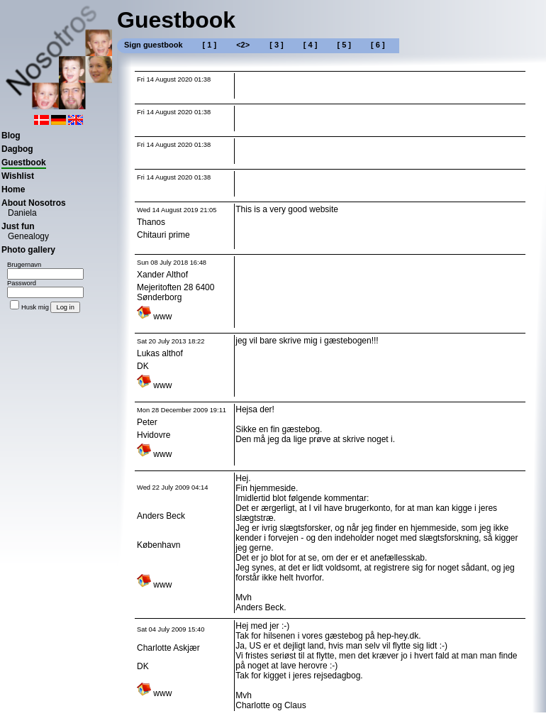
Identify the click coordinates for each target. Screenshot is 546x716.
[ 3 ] (276, 44)
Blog (11, 136)
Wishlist (17, 176)
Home (13, 189)
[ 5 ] (344, 44)
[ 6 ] (378, 44)
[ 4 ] (310, 44)
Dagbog (17, 149)
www (154, 316)
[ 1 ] (210, 44)
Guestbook (23, 162)
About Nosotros (33, 203)
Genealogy (28, 236)
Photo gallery (28, 250)
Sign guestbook (153, 44)
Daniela (22, 213)
